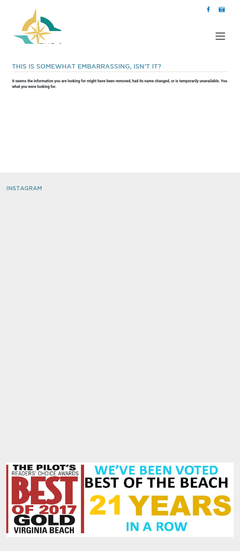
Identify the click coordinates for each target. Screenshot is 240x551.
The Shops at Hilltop (36, 23)
